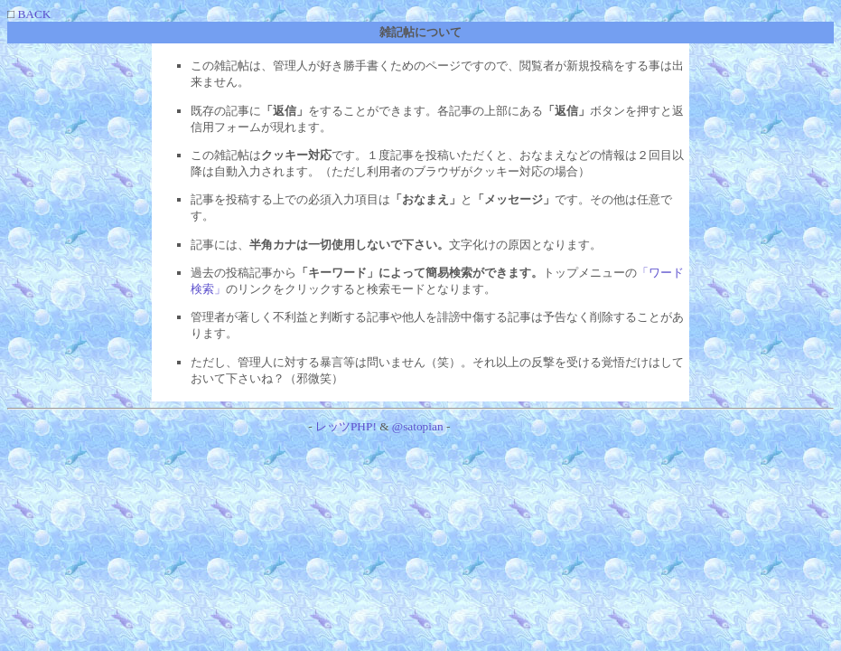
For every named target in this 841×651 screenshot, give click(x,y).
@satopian (418, 426)
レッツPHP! (346, 426)
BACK (32, 14)
